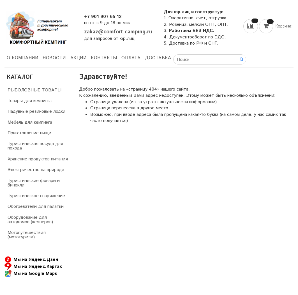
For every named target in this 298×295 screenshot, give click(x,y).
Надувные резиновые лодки (36, 111)
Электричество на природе (36, 170)
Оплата (130, 58)
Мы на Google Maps (30, 273)
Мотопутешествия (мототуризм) (27, 234)
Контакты (104, 58)
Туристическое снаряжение (36, 196)
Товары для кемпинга (30, 101)
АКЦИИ (78, 58)
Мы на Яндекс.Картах (33, 266)
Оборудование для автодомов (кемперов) (30, 219)
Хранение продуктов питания (38, 159)
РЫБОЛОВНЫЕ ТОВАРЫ (34, 90)
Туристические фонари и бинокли (34, 183)
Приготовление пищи (29, 133)
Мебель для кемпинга (30, 122)
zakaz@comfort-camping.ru (118, 32)
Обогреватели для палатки (36, 206)
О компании (22, 58)
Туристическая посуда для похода (35, 145)
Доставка (158, 58)
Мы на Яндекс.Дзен (31, 259)
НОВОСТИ (54, 58)
